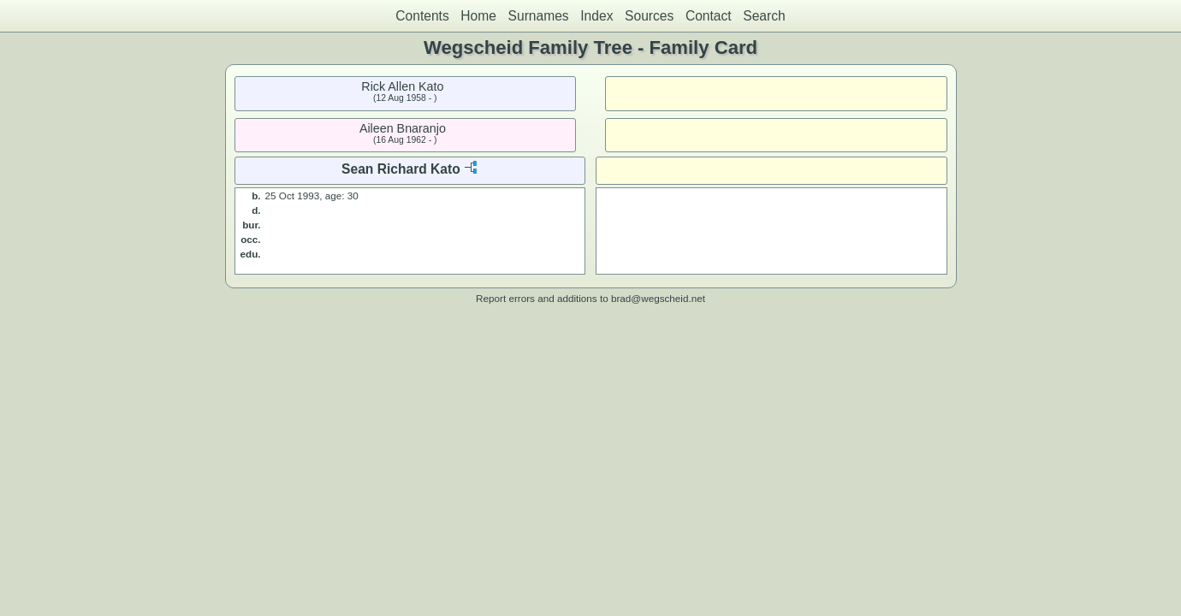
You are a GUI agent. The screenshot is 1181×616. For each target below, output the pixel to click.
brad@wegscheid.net (658, 298)
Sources (649, 16)
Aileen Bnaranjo (402, 128)
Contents (421, 16)
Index (596, 16)
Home (478, 16)
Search (764, 16)
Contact (708, 16)
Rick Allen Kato (402, 86)
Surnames (538, 16)
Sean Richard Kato (400, 169)
